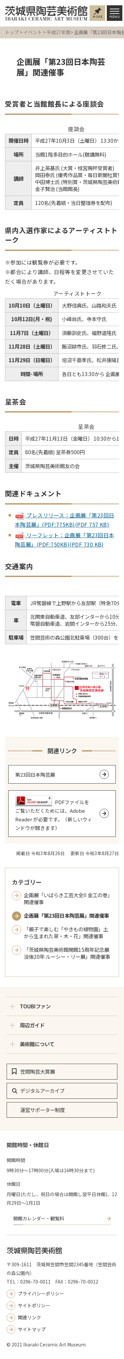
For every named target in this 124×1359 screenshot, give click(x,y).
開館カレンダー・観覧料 (38, 1218)
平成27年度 (58, 32)
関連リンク (29, 1317)
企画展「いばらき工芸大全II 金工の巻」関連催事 (67, 898)
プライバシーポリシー (41, 1293)
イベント (32, 32)
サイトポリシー (34, 1305)
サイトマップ (32, 1329)
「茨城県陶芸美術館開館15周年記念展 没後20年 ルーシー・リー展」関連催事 (67, 953)
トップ (12, 32)
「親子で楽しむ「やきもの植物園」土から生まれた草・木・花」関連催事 (66, 933)
